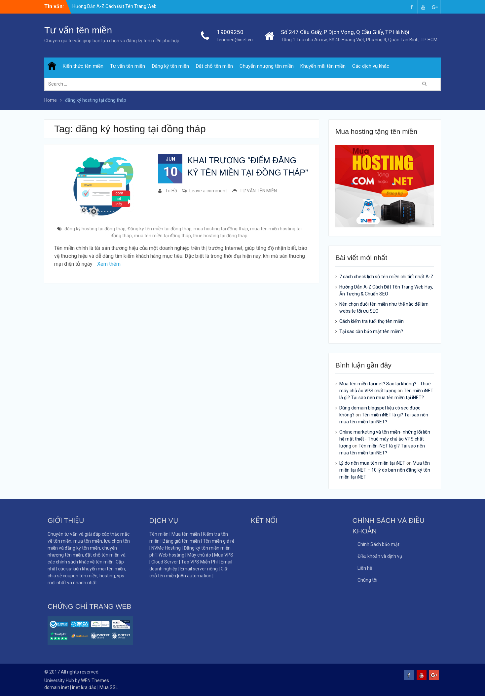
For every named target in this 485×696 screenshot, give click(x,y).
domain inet (56, 687)
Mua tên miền (185, 534)
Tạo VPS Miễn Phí (199, 561)
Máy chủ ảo (199, 555)
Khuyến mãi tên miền (323, 66)
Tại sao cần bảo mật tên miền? (371, 331)
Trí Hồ (171, 190)
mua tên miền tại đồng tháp (162, 235)
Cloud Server (165, 561)
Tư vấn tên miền (78, 30)
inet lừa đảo (84, 687)
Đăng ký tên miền (170, 66)
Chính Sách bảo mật (378, 544)
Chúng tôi (367, 580)
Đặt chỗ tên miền (214, 66)
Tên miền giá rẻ (218, 541)
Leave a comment (208, 190)
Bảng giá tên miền (181, 541)
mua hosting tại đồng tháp (221, 228)
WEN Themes (95, 680)
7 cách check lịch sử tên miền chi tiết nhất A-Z (386, 276)
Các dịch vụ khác (370, 66)
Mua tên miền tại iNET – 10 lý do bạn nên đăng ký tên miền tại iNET (384, 470)
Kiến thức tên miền (83, 66)
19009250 (230, 32)
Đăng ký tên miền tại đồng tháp (160, 228)
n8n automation (194, 575)
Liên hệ (364, 568)
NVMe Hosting (166, 548)
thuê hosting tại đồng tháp (220, 235)
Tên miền (158, 534)
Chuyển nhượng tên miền (267, 66)
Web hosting (171, 555)
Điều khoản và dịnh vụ (379, 556)
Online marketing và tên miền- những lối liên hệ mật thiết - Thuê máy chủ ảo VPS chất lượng (384, 438)
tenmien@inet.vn (235, 39)
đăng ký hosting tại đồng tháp (95, 228)
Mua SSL (108, 687)
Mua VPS (223, 555)
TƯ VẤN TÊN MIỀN (258, 190)
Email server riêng (199, 568)
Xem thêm (109, 264)
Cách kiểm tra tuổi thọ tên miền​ (371, 321)
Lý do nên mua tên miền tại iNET (372, 463)
